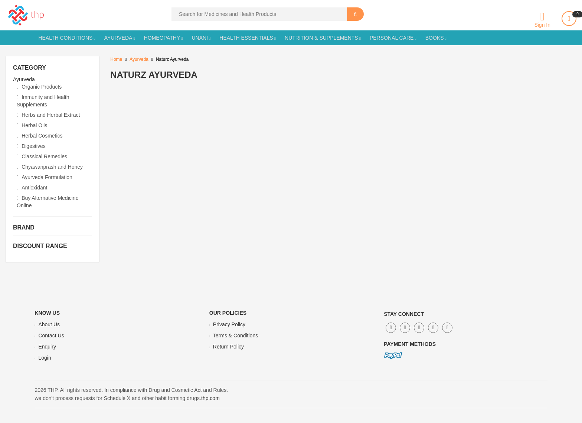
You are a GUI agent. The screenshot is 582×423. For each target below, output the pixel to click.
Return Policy (228, 347)
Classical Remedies (42, 156)
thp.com (210, 398)
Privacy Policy (229, 324)
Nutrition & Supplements (321, 38)
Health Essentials (246, 38)
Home (116, 59)
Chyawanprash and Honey (50, 167)
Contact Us (51, 335)
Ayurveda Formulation (44, 177)
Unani (200, 38)
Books (434, 38)
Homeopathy (162, 38)
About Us (49, 324)
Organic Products (39, 87)
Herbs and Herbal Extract (48, 115)
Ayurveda (118, 38)
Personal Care (392, 38)
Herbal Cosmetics (40, 136)
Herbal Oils (32, 125)
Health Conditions (65, 38)
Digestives (31, 146)
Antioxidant (32, 188)
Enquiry (47, 347)
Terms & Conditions (235, 335)
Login (44, 358)
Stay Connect (404, 314)
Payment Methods (410, 344)
